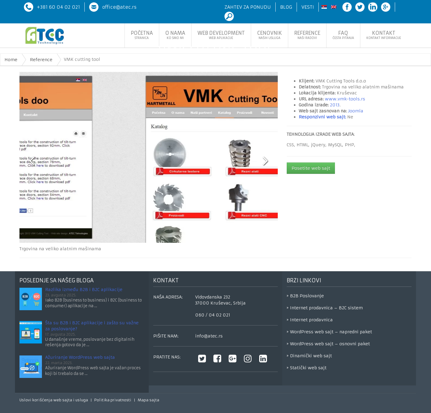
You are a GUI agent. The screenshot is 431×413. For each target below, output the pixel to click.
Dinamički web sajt (311, 355)
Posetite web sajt (311, 168)
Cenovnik (269, 35)
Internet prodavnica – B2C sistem (326, 307)
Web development (221, 35)
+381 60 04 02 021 (58, 7)
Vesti (307, 7)
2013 (334, 105)
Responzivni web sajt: (322, 117)
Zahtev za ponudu (247, 7)
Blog (286, 7)
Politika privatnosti (112, 400)
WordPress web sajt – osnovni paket (330, 343)
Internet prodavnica (311, 319)
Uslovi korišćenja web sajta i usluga (53, 400)
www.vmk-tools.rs (345, 99)
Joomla (355, 111)
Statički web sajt (308, 367)
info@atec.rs (209, 336)
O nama (175, 35)
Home (10, 59)
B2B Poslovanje (307, 296)
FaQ (343, 35)
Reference (307, 35)
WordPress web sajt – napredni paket (331, 331)
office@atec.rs (119, 7)
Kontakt (383, 35)
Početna (142, 35)
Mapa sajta (148, 400)
